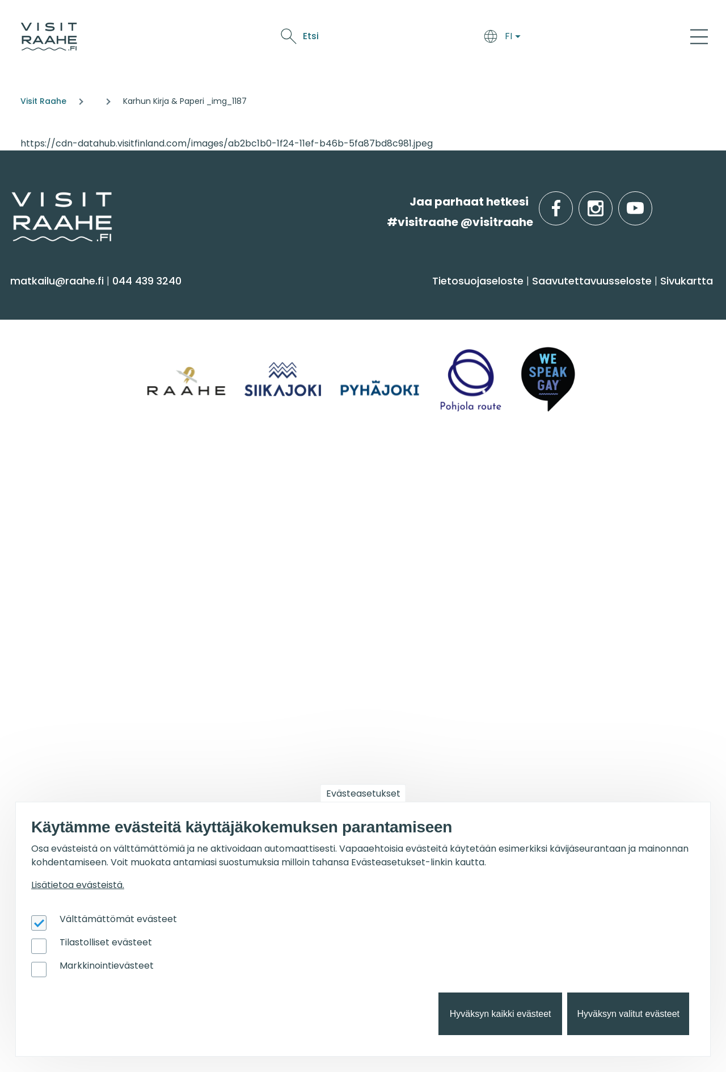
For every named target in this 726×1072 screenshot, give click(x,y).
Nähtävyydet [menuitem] (51, 396)
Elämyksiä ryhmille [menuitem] (241, 532)
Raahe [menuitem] (562, 373)
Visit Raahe (43, 101)
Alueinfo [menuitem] (573, 300)
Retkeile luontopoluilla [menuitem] (604, 589)
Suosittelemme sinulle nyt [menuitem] (620, 487)
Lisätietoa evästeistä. (77, 884)
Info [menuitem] (28, 480)
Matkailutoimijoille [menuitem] (79, 661)
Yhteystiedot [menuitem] (49, 532)
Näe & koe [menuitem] (49, 300)
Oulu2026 (534, 38)
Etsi (614, 36)
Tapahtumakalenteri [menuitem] (425, 509)
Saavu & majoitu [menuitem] (248, 300)
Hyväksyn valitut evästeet (628, 1014)
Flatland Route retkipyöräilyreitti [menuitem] (630, 611)
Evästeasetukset (363, 793)
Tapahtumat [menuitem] (412, 480)
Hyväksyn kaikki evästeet (500, 1014)
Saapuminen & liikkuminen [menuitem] (263, 351)
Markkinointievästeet (107, 965)
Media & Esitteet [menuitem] (59, 576)
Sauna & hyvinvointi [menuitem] (68, 329)
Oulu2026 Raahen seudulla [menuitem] (619, 522)
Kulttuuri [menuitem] (39, 373)
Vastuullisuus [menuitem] (51, 598)
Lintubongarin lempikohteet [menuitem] (620, 545)
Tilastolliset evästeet (106, 942)
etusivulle (12, 201)
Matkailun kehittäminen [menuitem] (80, 713)
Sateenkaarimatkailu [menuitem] (72, 621)
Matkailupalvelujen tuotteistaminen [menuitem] (67, 773)
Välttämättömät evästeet (118, 919)
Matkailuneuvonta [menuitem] (66, 509)
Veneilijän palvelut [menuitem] (595, 567)
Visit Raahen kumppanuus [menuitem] (87, 690)
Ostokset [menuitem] (39, 418)
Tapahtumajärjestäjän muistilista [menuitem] (78, 740)
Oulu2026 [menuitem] (224, 661)
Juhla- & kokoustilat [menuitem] (245, 554)
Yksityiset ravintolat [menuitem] (243, 509)
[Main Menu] (699, 36)
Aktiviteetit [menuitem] (43, 351)
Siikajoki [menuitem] (564, 329)
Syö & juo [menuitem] (399, 300)
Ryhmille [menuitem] (221, 480)
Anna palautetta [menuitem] (62, 554)
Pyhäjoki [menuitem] (566, 351)
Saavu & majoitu (292, 38)
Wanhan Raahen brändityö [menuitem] (89, 801)
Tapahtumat (473, 38)
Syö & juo (360, 38)
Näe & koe (412, 38)
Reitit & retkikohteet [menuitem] (67, 440)
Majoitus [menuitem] (214, 329)
